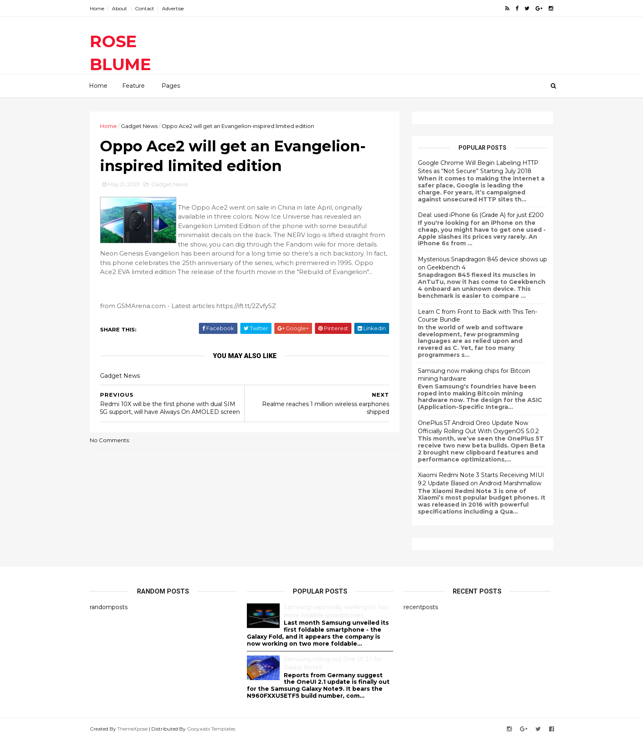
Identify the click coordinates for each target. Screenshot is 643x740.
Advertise (173, 8)
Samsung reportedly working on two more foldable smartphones (336, 611)
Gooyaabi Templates (211, 729)
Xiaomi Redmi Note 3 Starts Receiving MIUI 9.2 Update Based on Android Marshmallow (481, 479)
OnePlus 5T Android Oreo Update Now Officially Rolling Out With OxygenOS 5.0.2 (478, 427)
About (119, 8)
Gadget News (139, 126)
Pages (171, 85)
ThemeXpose (132, 729)
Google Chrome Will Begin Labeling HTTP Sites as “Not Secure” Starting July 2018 (478, 167)
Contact (144, 8)
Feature (133, 85)
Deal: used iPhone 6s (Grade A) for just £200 (481, 215)
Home (97, 8)
